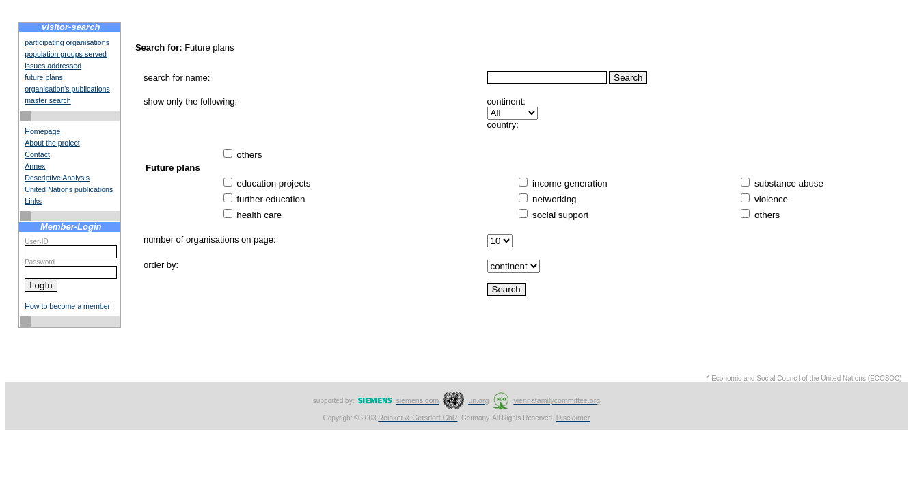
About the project (52, 143)
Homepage (42, 131)
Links (33, 201)
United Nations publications (69, 189)
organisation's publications (67, 89)
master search (48, 100)
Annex (35, 166)
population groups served (66, 54)
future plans (44, 77)
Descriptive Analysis (57, 178)
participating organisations (67, 42)
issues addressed (53, 66)
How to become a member (67, 306)
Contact (37, 154)
